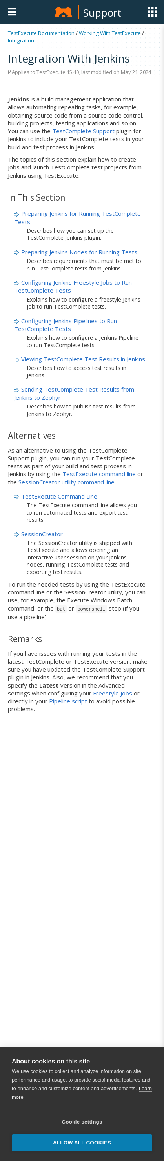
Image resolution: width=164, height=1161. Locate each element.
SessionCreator (42, 534)
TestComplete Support (83, 131)
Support (102, 13)
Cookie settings (82, 1122)
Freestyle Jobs (112, 693)
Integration (21, 40)
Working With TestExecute (110, 33)
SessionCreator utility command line (66, 482)
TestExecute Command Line (59, 496)
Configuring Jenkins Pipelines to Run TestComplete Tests (65, 325)
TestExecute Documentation (41, 33)
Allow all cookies (82, 1143)
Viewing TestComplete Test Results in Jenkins (83, 359)
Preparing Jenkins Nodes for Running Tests (79, 252)
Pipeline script (68, 701)
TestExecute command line (99, 474)
